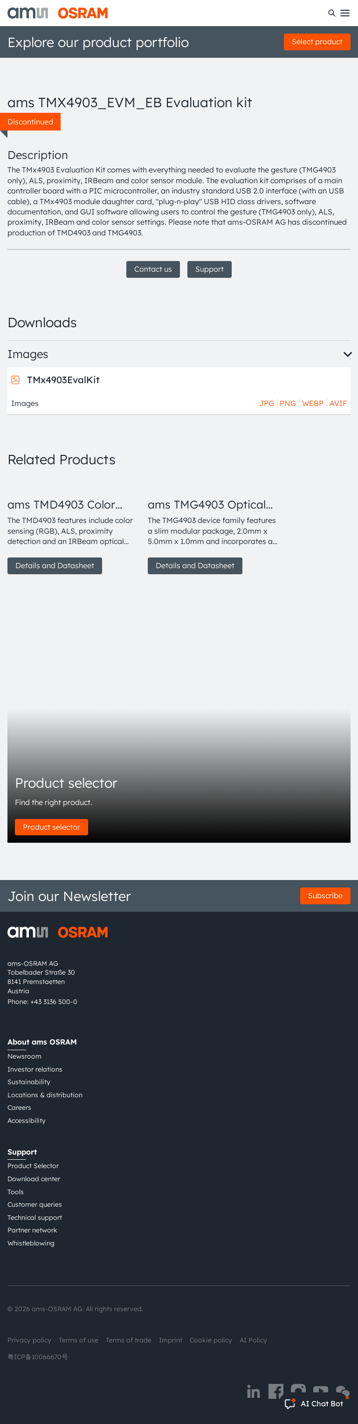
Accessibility (26, 1120)
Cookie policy (211, 1340)
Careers (19, 1107)
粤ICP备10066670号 (37, 1357)
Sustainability (28, 1082)
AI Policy (253, 1340)
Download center (33, 1179)
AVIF (338, 403)
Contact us (153, 269)
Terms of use (78, 1340)
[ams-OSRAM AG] (57, 13)
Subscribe (325, 895)
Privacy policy (29, 1340)
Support (209, 269)
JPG (266, 403)
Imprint (170, 1340)
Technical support (34, 1217)
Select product (317, 41)
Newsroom (24, 1056)
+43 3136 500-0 (53, 1001)
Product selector (51, 827)
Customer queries (34, 1204)
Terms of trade (128, 1340)
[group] (73, 525)
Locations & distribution (45, 1095)
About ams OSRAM (42, 1041)
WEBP (313, 403)
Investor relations (34, 1069)
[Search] (331, 13)
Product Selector (33, 1166)
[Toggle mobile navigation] (345, 13)
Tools (15, 1192)
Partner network (32, 1230)
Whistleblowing (31, 1243)
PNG (288, 403)
